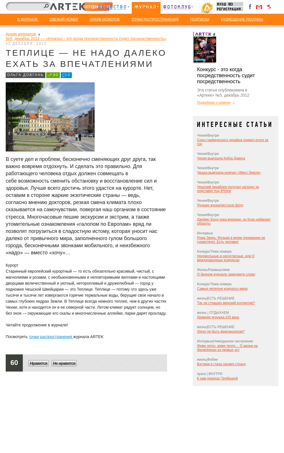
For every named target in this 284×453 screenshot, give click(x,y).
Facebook (250, 7)
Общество (114, 8)
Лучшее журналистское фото (220, 205)
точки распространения (51, 336)
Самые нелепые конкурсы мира (222, 289)
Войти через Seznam (269, 7)
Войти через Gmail (259, 7)
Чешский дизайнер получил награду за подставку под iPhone (228, 189)
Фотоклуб (178, 8)
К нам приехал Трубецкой (217, 378)
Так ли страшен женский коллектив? (226, 303)
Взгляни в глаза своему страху (221, 364)
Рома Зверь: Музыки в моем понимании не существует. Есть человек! (231, 240)
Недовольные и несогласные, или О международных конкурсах (226, 258)
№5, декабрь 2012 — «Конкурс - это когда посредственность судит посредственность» (86, 38)
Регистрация (229, 9)
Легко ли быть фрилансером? (220, 332)
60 (55, 75)
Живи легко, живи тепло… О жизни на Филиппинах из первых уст (227, 348)
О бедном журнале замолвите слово (226, 274)
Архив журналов (21, 34)
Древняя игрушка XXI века (218, 317)
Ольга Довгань (25, 75)
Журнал (146, 8)
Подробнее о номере (213, 103)
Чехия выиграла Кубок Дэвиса (221, 158)
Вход (229, 4)
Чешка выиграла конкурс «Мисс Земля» (229, 173)
